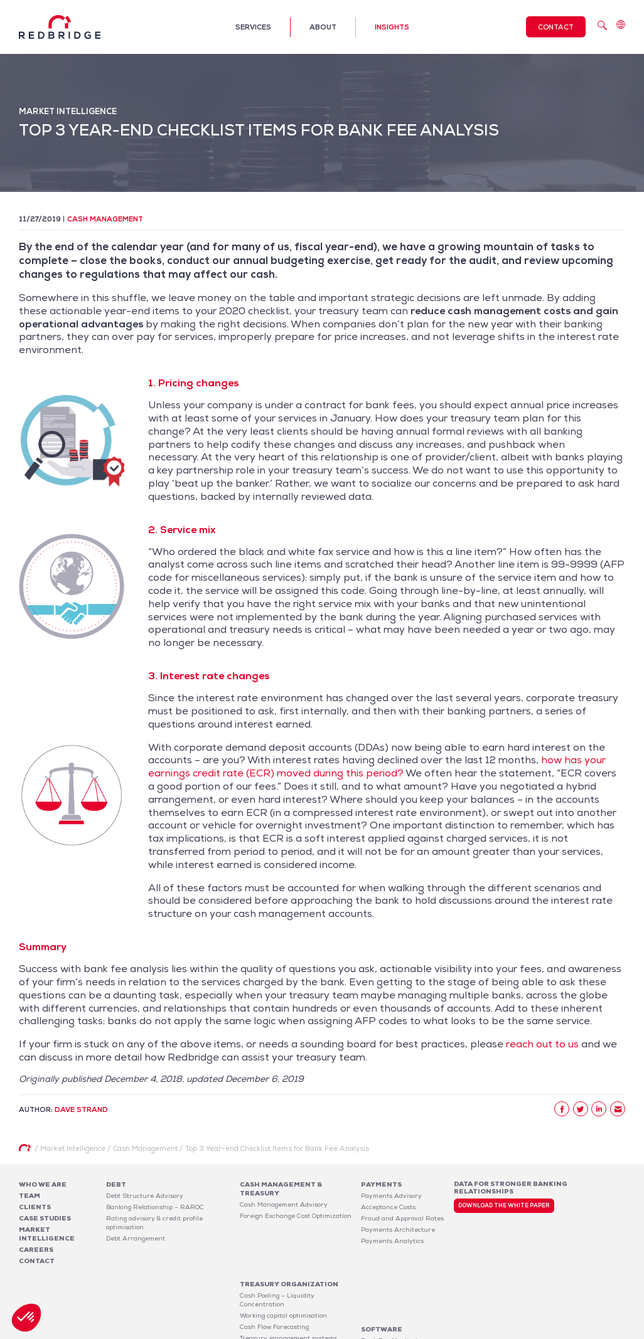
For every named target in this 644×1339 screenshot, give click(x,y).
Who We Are (43, 1184)
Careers (36, 1250)
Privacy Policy (562, 1331)
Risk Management (268, 1302)
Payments (381, 1184)
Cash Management (105, 218)
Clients (35, 1207)
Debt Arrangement (135, 1238)
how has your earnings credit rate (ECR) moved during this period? (377, 766)
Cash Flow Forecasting (274, 1280)
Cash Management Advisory (284, 1204)
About (322, 27)
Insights (392, 27)
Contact (556, 27)
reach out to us (542, 1044)
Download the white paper (503, 1205)
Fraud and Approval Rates (402, 1218)
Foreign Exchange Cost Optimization (296, 1216)
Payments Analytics (392, 1241)
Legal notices (509, 1331)
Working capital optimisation (283, 1268)
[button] (26, 1318)
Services (253, 27)
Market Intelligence (47, 1233)
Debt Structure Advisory (144, 1196)
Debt (116, 1184)
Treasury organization (289, 1237)
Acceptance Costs (388, 1207)
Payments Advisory (391, 1196)
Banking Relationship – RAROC (155, 1207)
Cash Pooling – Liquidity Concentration (277, 1252)
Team (29, 1196)
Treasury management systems (288, 1291)
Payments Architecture (398, 1229)
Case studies (45, 1218)
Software (381, 1262)
